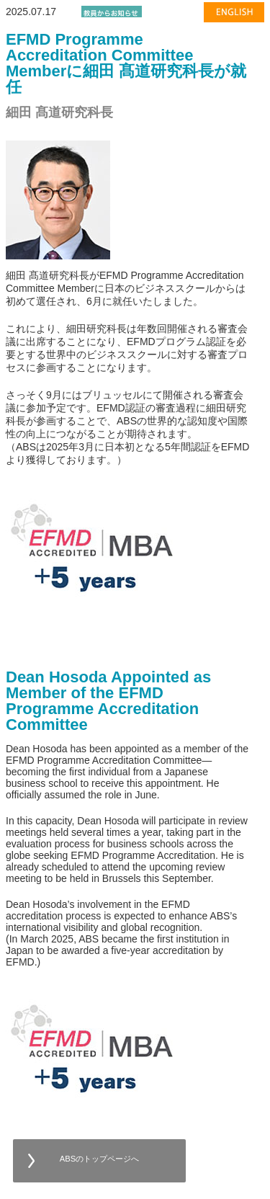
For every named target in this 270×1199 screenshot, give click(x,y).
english (231, 20)
